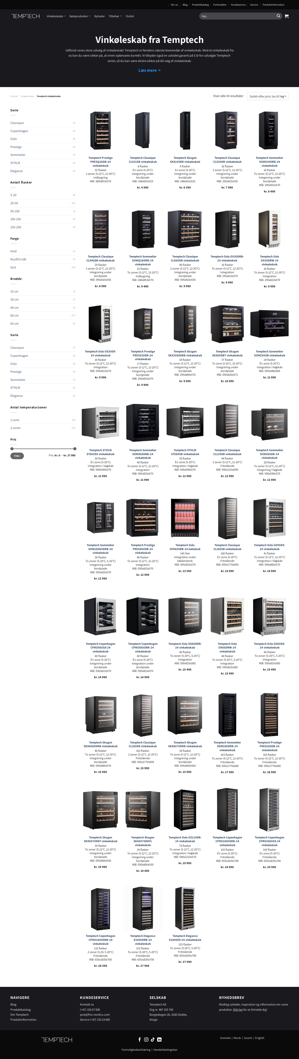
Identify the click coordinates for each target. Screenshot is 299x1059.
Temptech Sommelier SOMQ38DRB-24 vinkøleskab (143, 260)
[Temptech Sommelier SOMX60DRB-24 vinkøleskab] (143, 423)
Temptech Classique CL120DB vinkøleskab (227, 452)
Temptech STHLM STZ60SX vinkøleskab (100, 452)
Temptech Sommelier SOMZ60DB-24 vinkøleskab (269, 454)
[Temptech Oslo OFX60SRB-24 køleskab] (185, 517)
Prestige (16, 147)
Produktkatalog (200, 4)
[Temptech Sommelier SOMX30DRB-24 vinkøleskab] (269, 130)
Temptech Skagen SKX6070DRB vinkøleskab (185, 744)
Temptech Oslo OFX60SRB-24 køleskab (185, 547)
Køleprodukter (80, 16)
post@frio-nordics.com (95, 1014)
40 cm (14, 307)
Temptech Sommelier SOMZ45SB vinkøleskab (269, 353)
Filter (17, 455)
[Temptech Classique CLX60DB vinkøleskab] (185, 229)
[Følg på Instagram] (146, 1039)
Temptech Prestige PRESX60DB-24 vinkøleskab (143, 549)
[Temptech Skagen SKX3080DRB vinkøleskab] (185, 324)
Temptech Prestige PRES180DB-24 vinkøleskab (269, 746)
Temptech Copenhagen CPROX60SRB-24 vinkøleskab (143, 647)
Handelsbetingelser (165, 1050)
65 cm (14, 323)
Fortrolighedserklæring (136, 1050)
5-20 (13, 195)
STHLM (15, 163)
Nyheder (99, 16)
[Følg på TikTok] (153, 1039)
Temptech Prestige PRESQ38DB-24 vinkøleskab (100, 161)
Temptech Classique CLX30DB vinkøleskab (227, 160)
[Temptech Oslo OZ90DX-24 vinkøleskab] (269, 517)
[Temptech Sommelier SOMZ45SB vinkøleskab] (269, 324)
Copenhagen (19, 131)
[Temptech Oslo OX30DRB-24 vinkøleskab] (227, 229)
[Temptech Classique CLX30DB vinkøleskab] (227, 130)
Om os (174, 4)
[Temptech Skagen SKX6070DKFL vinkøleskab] (143, 810)
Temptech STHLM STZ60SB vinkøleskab (185, 452)
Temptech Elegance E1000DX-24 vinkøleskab (185, 938)
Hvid (13, 251)
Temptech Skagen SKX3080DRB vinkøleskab (185, 353)
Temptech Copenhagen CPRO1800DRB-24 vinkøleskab (100, 939)
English (259, 1038)
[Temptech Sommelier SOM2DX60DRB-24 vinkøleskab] (100, 517)
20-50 (14, 203)
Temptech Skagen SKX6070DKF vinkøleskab (100, 839)
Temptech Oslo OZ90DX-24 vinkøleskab (269, 547)
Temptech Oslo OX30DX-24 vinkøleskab (100, 353)
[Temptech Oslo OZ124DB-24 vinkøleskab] (185, 810)
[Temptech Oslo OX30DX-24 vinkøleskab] (100, 324)
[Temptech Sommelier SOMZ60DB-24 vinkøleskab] (269, 423)
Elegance (16, 171)
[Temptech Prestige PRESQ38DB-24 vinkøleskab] (100, 130)
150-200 (15, 227)
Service (254, 4)
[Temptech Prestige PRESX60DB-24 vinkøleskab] (143, 517)
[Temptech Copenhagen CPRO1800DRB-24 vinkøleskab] (100, 908)
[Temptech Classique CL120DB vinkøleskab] (227, 423)
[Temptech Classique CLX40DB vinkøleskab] (100, 229)
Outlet (130, 16)
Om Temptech (19, 1014)
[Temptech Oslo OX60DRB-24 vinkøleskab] (185, 616)
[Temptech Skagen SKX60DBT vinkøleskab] (227, 324)
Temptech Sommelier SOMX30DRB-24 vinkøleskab (269, 161)
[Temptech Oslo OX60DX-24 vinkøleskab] (269, 616)
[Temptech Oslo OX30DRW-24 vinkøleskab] (269, 229)
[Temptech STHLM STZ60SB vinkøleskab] (185, 423)
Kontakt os (87, 1004)
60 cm (14, 315)
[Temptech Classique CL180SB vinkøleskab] (227, 517)
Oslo (13, 139)
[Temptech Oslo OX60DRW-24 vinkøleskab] (227, 616)
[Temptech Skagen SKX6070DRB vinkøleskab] (185, 715)
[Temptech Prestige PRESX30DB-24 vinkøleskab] (143, 324)
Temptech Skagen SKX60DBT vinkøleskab (227, 353)
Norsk (237, 1038)
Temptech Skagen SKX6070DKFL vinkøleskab (142, 841)
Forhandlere (219, 4)
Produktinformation (273, 4)
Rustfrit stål (18, 259)
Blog (185, 4)
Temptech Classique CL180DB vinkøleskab (143, 744)
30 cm (14, 299)
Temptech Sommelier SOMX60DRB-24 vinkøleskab (143, 454)
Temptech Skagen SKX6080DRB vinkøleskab (101, 744)
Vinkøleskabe (56, 16)
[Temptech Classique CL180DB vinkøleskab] (143, 715)
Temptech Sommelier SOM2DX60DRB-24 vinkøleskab (100, 549)
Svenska (225, 1038)
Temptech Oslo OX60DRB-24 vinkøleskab (185, 646)
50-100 (15, 211)
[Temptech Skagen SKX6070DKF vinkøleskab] (100, 810)
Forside (14, 96)
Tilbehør (115, 16)
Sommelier (17, 155)
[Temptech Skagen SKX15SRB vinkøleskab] (185, 130)
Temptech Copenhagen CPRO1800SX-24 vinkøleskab (269, 841)
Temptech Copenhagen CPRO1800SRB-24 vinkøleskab (227, 841)
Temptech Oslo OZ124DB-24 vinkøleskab (185, 839)
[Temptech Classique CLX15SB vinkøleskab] (143, 130)
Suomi (248, 1038)
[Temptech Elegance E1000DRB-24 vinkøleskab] (143, 908)
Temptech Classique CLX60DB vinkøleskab (185, 258)
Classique (17, 123)
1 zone (14, 420)
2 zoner (15, 428)
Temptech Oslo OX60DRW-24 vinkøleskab (227, 647)
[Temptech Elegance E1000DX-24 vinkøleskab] (185, 908)
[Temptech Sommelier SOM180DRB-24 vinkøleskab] (227, 715)
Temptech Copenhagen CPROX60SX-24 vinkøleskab (100, 647)
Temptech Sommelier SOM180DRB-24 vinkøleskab (227, 746)
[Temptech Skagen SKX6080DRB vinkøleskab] (100, 715)
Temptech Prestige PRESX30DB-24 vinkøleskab (143, 355)
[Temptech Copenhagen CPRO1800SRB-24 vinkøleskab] (227, 810)
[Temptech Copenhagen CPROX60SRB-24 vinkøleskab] (143, 616)
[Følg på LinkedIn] (159, 1039)
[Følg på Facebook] (139, 1039)
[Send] (278, 16)
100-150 (15, 219)
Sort (13, 267)
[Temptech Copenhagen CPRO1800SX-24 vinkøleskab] (269, 810)
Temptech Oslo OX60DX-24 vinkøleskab (269, 646)
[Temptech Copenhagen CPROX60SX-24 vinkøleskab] (100, 616)
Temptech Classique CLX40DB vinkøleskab (100, 258)
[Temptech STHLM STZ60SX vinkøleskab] (100, 423)
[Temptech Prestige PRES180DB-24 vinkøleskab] (269, 715)
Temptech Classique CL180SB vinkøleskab (227, 547)
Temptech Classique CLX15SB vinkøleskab (143, 160)
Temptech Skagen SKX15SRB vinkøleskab (185, 160)
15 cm (14, 291)
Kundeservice (238, 4)
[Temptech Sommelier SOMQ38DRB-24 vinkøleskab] (143, 229)
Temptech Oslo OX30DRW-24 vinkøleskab (269, 260)
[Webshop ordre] (268, 96)
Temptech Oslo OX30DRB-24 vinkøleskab (227, 258)
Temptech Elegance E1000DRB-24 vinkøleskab (142, 939)
